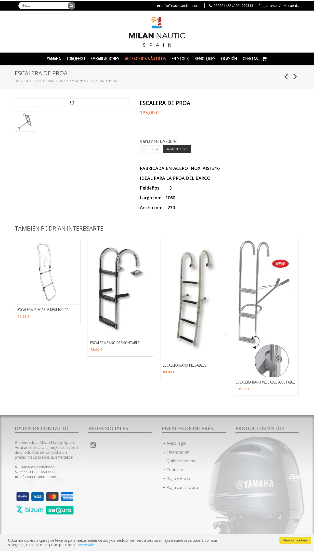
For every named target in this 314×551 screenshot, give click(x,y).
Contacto (175, 469)
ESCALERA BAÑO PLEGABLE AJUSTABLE (265, 382)
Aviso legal (176, 443)
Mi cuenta (291, 5)
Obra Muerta (76, 81)
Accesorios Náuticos (145, 58)
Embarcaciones (105, 58)
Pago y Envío (178, 478)
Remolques (205, 58)
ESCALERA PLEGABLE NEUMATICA (43, 309)
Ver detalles (86, 545)
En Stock (180, 58)
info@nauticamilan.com (180, 5)
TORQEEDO (75, 58)
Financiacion (178, 452)
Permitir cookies (295, 540)
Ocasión (229, 58)
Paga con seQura (182, 487)
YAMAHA (54, 58)
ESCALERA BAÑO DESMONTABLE (115, 342)
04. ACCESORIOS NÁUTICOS (44, 81)
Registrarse (267, 5)
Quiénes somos (181, 461)
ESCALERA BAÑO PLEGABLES (184, 365)
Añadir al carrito (176, 149)
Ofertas (250, 58)
